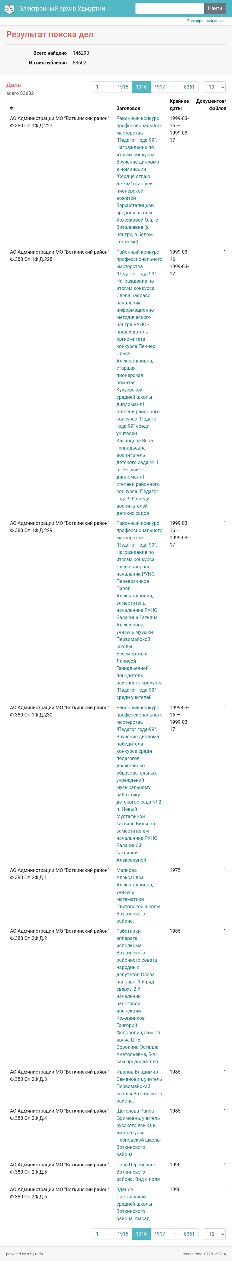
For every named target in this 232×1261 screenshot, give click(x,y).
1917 (159, 87)
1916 (141, 87)
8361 (189, 87)
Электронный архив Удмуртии (55, 9)
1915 (123, 87)
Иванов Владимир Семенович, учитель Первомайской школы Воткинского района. (139, 1086)
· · (108, 87)
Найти (215, 8)
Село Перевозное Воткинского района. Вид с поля (138, 1172)
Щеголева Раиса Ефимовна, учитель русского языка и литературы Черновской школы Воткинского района (138, 1132)
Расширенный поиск (206, 20)
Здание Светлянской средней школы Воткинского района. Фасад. (134, 1204)
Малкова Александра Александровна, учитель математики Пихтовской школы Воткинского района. (138, 895)
